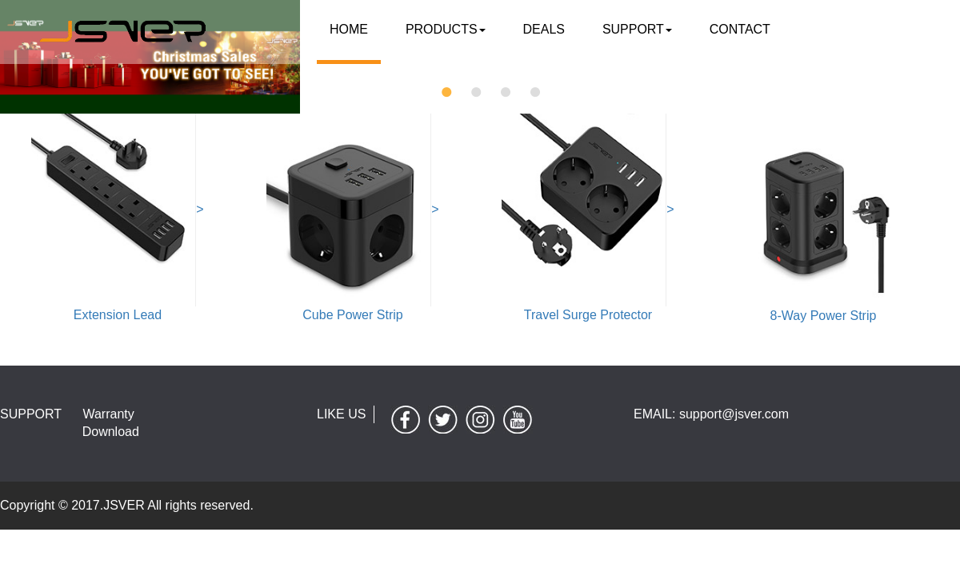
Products (442, 28)
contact (732, 28)
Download (110, 431)
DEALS (539, 28)
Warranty (108, 414)
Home (347, 28)
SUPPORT (631, 28)
